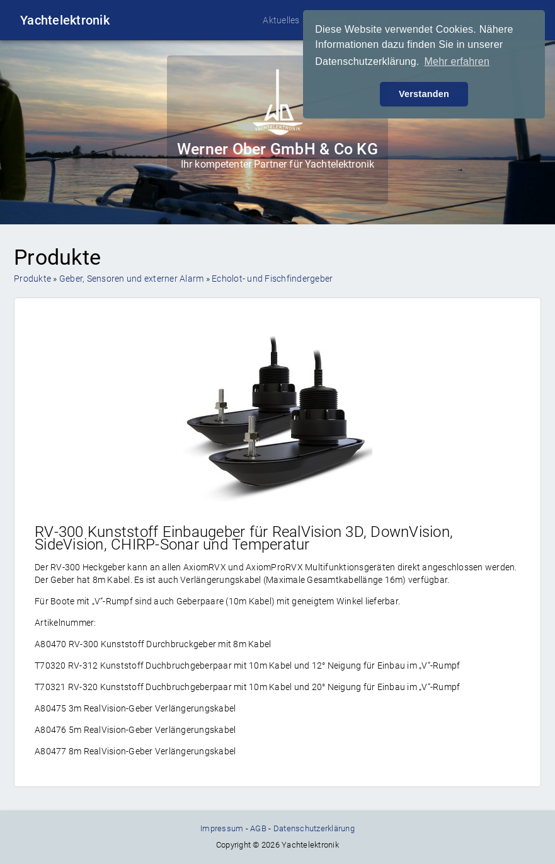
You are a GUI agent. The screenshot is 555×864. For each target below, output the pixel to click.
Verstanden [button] (424, 94)
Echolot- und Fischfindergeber (272, 279)
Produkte (32, 279)
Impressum (221, 828)
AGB (258, 828)
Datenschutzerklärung (314, 828)
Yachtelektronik (65, 20)
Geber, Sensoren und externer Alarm (131, 279)
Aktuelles (281, 20)
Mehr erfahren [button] (456, 61)
